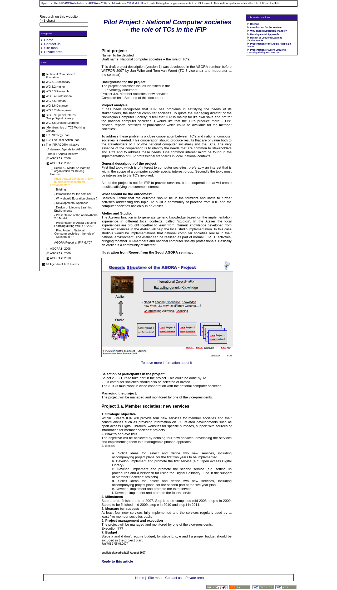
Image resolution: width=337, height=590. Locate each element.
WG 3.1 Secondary (58, 81)
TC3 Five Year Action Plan (63, 139)
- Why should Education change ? (76, 198)
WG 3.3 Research (57, 91)
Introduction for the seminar (266, 27)
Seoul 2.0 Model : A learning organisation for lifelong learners (70, 171)
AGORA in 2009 (60, 253)
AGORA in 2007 (97, 3)
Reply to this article (117, 561)
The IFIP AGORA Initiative (69, 3)
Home (48, 40)
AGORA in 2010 (60, 258)
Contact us (52, 44)
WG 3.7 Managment (59, 110)
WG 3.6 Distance (57, 105)
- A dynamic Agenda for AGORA (66, 149)
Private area (53, 52)
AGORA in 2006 (60, 158)
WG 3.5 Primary (56, 100)
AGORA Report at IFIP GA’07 (73, 242)
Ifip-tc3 (45, 3)
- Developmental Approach (71, 202)
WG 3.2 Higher (55, 86)
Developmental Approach (264, 34)
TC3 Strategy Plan (58, 135)
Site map (51, 48)
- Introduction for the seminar (72, 194)
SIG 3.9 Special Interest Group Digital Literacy (61, 116)
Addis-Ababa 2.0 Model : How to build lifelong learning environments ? (152, 3)
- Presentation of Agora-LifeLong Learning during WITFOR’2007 (75, 224)
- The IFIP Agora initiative (62, 153)
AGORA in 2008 (60, 248)
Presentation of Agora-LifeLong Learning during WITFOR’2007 (266, 51)
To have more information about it (166, 363)
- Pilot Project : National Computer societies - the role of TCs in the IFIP (74, 233)
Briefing (254, 24)
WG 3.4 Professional (59, 96)
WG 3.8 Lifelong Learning (62, 122)
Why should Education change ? (268, 31)
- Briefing (60, 189)
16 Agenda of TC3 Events (62, 264)
